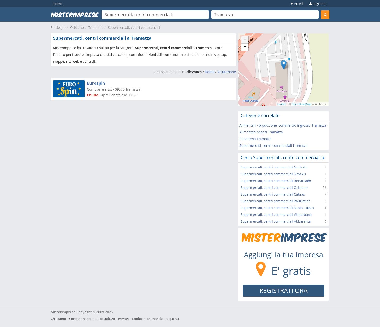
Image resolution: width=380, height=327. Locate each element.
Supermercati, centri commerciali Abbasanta (276, 221)
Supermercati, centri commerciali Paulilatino (275, 201)
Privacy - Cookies (131, 318)
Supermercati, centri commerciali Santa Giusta (277, 207)
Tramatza (95, 27)
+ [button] (244, 40)
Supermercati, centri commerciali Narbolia (274, 167)
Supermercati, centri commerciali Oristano (274, 187)
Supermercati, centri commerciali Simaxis (273, 174)
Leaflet (281, 104)
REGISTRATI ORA (283, 290)
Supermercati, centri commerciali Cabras (273, 194)
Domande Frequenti (163, 318)
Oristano (77, 27)
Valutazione (226, 71)
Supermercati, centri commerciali (134, 27)
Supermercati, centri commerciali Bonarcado (276, 180)
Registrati (317, 3)
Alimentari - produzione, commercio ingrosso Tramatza (282, 125)
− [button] (244, 47)
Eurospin (96, 83)
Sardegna (58, 27)
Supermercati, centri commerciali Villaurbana (276, 214)
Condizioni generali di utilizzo (92, 318)
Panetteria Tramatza (255, 139)
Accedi (297, 3)
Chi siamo (58, 318)
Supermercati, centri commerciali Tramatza (273, 145)
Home (58, 3)
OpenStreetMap (301, 104)
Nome (209, 71)
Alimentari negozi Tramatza (261, 132)
